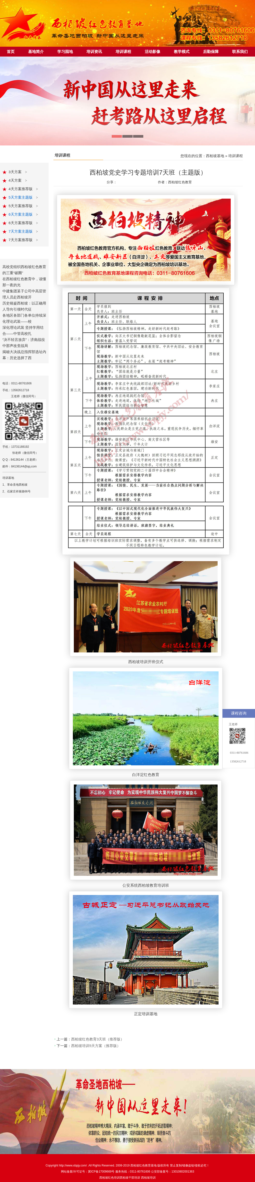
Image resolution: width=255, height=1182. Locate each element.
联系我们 (240, 52)
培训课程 (123, 52)
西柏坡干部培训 (130, 1177)
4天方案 (15, 180)
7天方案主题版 (21, 231)
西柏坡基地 (215, 156)
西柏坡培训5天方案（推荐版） (95, 1046)
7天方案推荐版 (21, 240)
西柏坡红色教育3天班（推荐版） (97, 1039)
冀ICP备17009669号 (101, 1171)
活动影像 (152, 52)
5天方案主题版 (21, 197)
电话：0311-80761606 (17, 383)
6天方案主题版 (21, 214)
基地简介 (36, 52)
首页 (11, 52)
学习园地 (65, 52)
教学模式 (181, 52)
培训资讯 (94, 52)
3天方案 (15, 172)
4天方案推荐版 (21, 189)
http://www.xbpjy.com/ (73, 1165)
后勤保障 (211, 52)
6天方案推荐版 (21, 223)
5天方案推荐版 (21, 206)
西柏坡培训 (148, 1177)
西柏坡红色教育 (140, 1165)
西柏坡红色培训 (109, 1177)
